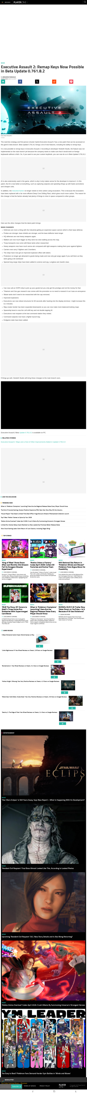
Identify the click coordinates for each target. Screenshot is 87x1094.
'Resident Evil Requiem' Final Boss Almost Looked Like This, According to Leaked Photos (38, 868)
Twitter (37, 82)
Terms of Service (30, 1086)
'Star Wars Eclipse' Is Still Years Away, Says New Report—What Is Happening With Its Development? (43, 800)
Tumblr (76, 1091)
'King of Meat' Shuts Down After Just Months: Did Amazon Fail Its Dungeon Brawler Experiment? (15, 565)
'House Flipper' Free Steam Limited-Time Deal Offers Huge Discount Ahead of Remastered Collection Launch (35, 514)
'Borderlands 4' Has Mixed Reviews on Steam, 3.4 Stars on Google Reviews (25, 671)
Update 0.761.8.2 (25, 433)
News (3, 63)
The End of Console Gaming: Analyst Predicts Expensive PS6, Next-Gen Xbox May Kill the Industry (31, 510)
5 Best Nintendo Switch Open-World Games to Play (18, 641)
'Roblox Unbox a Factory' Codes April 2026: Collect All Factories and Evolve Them (42, 564)
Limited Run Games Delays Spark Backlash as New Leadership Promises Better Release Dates (30, 525)
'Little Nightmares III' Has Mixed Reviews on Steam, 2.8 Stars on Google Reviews (27, 656)
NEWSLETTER (9, 1080)
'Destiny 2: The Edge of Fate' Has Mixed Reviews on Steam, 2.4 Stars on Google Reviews (29, 718)
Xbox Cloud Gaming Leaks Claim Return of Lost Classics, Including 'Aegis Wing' (25, 528)
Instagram (54, 1091)
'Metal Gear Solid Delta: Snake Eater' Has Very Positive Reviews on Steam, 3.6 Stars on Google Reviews (34, 702)
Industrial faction (18, 191)
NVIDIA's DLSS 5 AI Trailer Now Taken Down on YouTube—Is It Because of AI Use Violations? (72, 609)
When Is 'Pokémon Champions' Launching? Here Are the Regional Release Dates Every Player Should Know (34, 506)
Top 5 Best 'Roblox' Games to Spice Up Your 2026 (16, 517)
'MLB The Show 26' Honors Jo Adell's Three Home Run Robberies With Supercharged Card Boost (15, 610)
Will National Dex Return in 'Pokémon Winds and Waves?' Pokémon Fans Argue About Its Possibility (72, 565)
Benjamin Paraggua (9, 77)
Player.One (21, 2)
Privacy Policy (45, 1086)
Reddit (54, 82)
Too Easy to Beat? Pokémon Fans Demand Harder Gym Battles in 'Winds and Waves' (36, 1073)
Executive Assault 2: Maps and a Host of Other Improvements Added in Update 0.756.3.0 (33, 442)
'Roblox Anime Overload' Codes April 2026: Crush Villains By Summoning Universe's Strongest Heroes (33, 521)
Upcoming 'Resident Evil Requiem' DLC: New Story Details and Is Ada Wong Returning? (37, 936)
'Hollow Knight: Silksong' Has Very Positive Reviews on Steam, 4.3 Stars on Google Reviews (30, 687)
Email (3, 82)
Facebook (20, 82)
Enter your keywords (85, 2)
